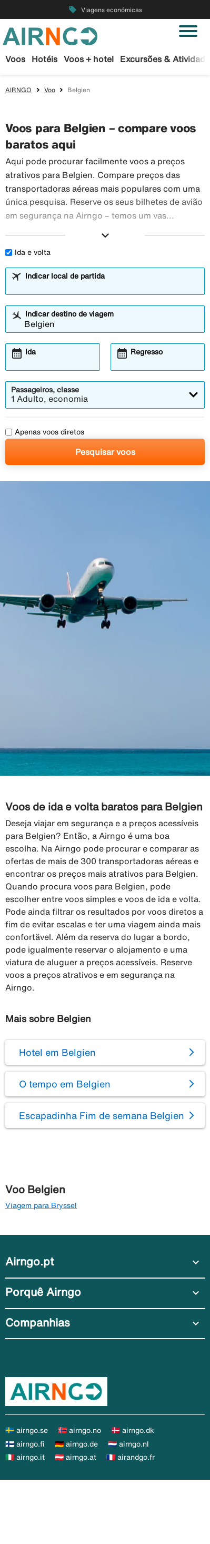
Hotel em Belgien (57, 1052)
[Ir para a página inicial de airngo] (50, 35)
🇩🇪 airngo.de (76, 1444)
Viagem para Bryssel (41, 1205)
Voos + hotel (89, 59)
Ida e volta (28, 252)
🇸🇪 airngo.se (26, 1430)
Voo (49, 89)
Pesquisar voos (105, 452)
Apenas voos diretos (44, 432)
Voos (15, 59)
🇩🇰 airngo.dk (132, 1430)
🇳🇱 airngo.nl (128, 1444)
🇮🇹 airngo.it (25, 1457)
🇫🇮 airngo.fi (25, 1444)
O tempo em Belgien (65, 1083)
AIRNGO (18, 89)
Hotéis (44, 59)
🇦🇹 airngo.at (75, 1457)
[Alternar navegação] (188, 31)
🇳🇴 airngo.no (79, 1430)
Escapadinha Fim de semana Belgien (101, 1115)
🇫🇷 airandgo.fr (130, 1457)
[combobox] (111, 286)
